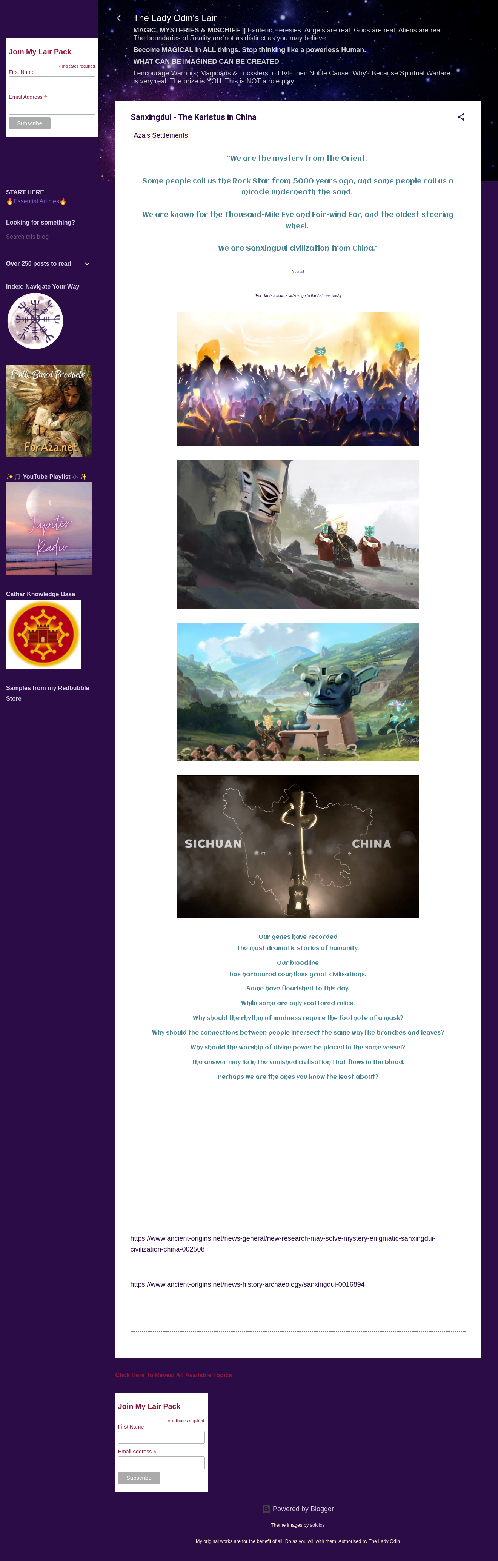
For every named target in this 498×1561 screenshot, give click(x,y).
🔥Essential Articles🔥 (36, 201)
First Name (131, 1427)
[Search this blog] (49, 237)
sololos (317, 1525)
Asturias (324, 296)
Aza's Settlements (161, 135)
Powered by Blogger (298, 1509)
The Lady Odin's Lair (175, 18)
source (298, 272)
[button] (461, 118)
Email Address (137, 1451)
